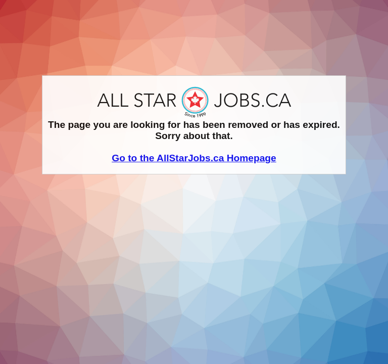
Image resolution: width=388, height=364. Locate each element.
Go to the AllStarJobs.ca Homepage (194, 158)
